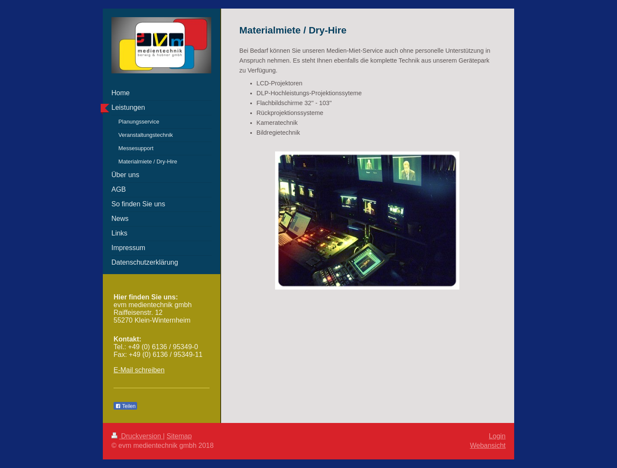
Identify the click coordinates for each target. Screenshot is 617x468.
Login (497, 436)
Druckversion (137, 436)
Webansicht (488, 445)
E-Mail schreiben (139, 370)
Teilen (125, 406)
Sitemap (179, 436)
